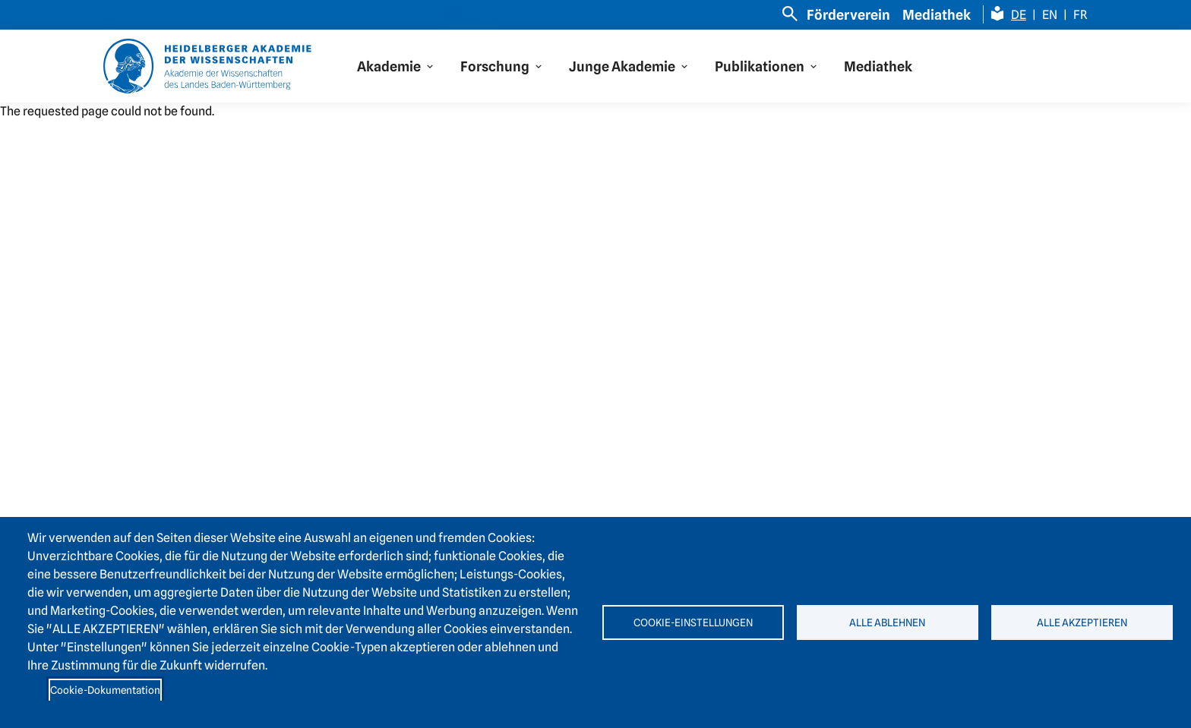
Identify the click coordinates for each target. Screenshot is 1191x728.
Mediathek (936, 15)
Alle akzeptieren (1082, 622)
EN (1049, 15)
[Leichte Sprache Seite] (997, 13)
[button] (396, 66)
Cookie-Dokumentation (105, 690)
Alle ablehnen (887, 622)
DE (1018, 15)
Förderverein (848, 15)
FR (1080, 15)
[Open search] (790, 13)
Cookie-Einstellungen (693, 622)
